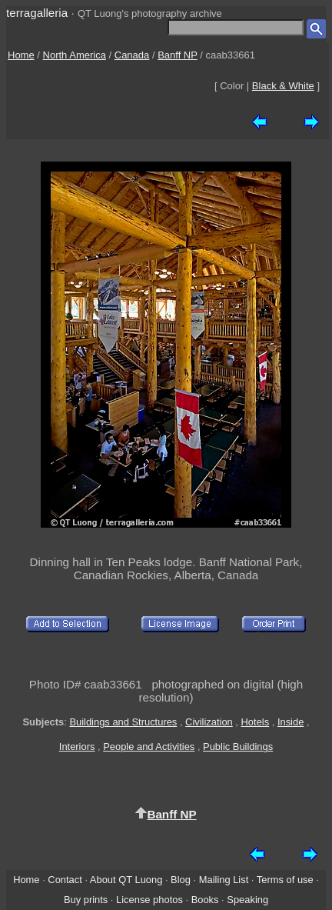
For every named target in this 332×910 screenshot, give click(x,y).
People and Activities (148, 746)
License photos (149, 899)
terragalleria (37, 12)
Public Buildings (238, 746)
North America (74, 55)
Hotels (255, 722)
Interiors (77, 746)
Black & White (283, 86)
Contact (64, 879)
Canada (132, 55)
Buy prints (86, 899)
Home (21, 55)
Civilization (209, 722)
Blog (181, 879)
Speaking (247, 899)
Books (205, 899)
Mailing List (224, 879)
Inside (290, 722)
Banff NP (178, 55)
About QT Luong (126, 879)
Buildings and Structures (123, 722)
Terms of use (285, 879)
